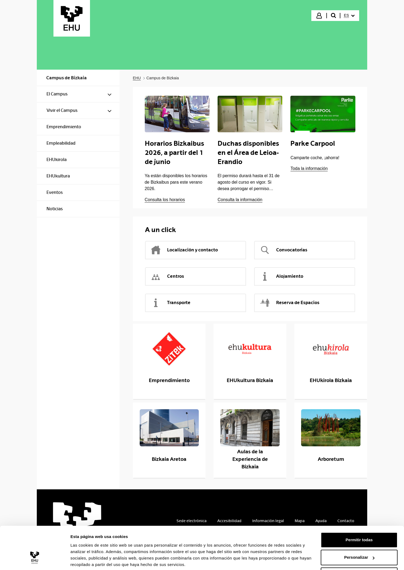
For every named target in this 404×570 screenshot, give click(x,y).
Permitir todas (359, 520)
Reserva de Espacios (289, 302)
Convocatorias (283, 250)
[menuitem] (349, 15)
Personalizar (359, 537)
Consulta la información (240, 199)
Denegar (359, 555)
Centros (167, 276)
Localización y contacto (184, 250)
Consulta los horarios (165, 199)
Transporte (170, 302)
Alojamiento (281, 276)
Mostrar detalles (86, 559)
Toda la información (308, 168)
